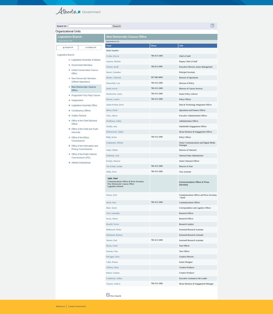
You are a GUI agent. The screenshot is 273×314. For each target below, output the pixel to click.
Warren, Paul (111, 240)
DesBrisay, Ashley (114, 121)
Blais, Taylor (111, 208)
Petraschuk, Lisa (113, 83)
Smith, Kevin (111, 88)
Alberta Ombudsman (81, 163)
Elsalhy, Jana (111, 126)
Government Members (82, 65)
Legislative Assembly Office (84, 105)
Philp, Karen (111, 137)
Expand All (68, 47)
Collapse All (90, 47)
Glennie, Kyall (112, 67)
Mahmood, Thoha (113, 229)
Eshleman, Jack (112, 155)
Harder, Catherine (113, 77)
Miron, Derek (112, 110)
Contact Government (77, 306)
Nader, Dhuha (112, 150)
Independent (77, 100)
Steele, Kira (111, 202)
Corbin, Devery (112, 56)
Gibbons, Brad (112, 267)
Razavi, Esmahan (113, 72)
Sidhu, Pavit (111, 172)
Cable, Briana (112, 262)
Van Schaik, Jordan (114, 166)
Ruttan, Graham (113, 273)
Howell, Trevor (112, 224)
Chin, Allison (111, 115)
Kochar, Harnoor (113, 161)
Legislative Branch (65, 55)
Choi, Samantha (113, 213)
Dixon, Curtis (112, 246)
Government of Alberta (81, 9)
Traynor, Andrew (113, 284)
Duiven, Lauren (112, 99)
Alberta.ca (60, 306)
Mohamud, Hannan (114, 235)
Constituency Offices (81, 110)
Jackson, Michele (113, 61)
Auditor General (79, 115)
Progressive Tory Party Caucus (86, 95)
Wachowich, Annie (114, 94)
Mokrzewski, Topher (115, 132)
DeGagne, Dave (113, 256)
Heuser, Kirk (111, 195)
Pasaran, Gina (112, 251)
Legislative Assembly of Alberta (86, 60)
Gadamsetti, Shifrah (114, 143)
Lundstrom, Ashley (114, 278)
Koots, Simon (112, 218)
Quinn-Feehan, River (115, 105)
